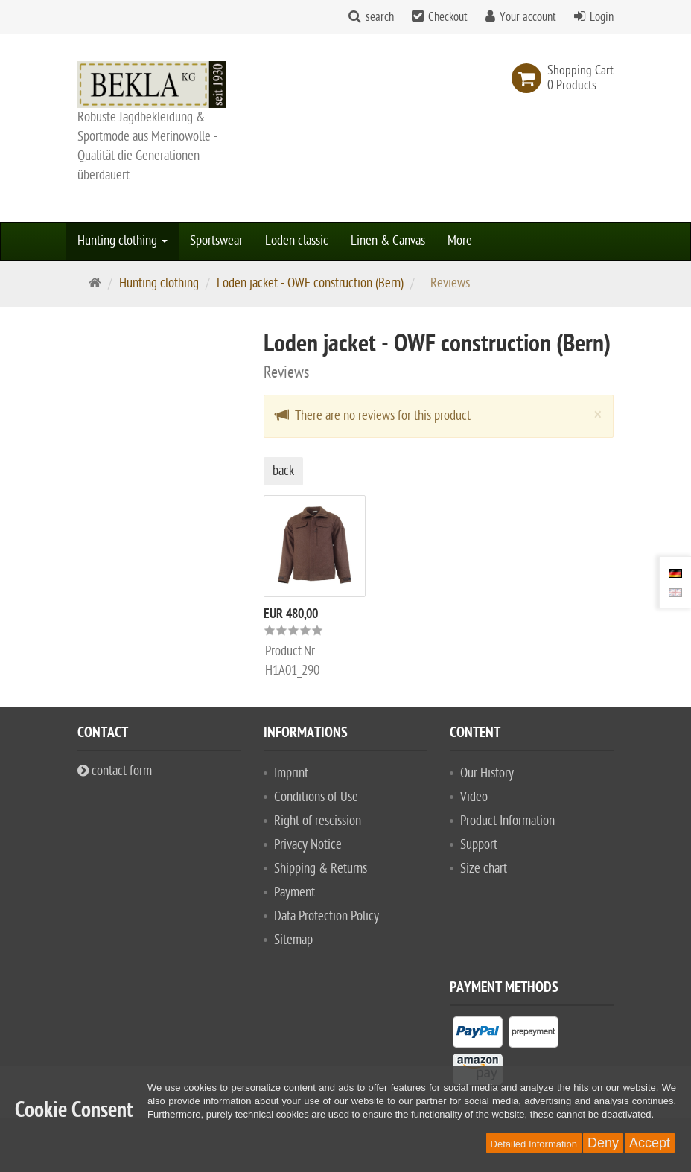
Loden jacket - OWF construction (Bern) (310, 283)
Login (602, 17)
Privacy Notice (308, 845)
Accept (649, 1143)
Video (474, 797)
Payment (294, 892)
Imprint (291, 773)
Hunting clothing (122, 241)
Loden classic (296, 241)
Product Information (507, 821)
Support (478, 845)
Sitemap (293, 940)
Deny (603, 1143)
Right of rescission (317, 821)
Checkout (448, 17)
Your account (528, 17)
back (283, 471)
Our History (487, 773)
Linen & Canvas (388, 241)
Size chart (483, 868)
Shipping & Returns (320, 868)
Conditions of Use (316, 797)
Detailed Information (534, 1144)
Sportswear (216, 241)
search (380, 17)
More (460, 241)
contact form (114, 771)
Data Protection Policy (326, 916)
